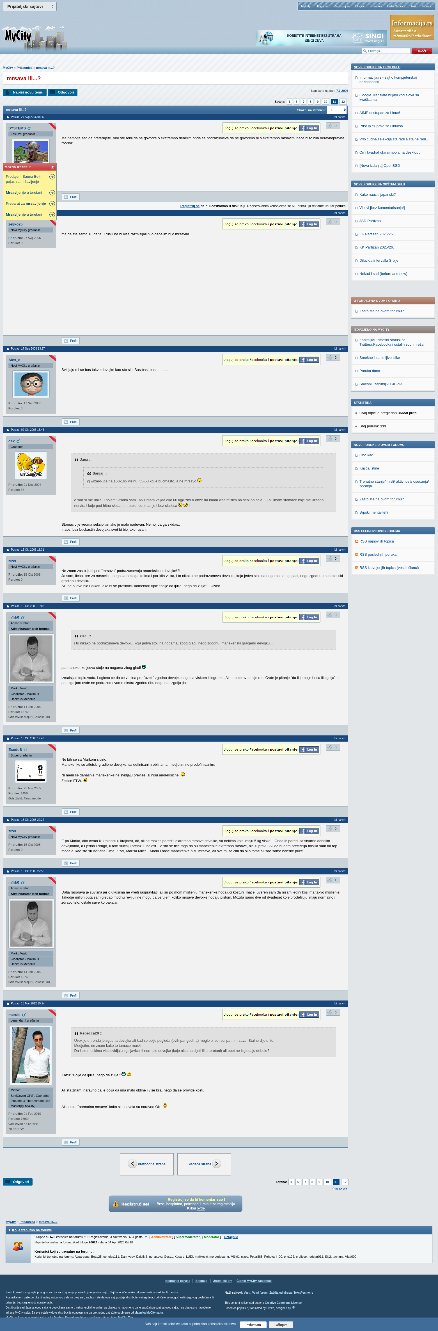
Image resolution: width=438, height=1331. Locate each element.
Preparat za (26, 203)
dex (11, 441)
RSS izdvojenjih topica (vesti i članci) (389, 420)
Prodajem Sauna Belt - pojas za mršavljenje (24, 179)
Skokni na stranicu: (311, 110)
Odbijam (281, 1325)
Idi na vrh (341, 1189)
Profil (73, 197)
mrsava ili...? (45, 67)
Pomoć (427, 6)
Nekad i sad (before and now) (383, 645)
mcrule (14, 1015)
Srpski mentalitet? (373, 364)
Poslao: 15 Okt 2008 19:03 (27, 606)
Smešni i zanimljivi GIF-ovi (380, 236)
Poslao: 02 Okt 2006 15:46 (27, 429)
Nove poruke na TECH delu (377, 438)
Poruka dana (369, 223)
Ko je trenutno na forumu (32, 1230)
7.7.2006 (342, 90)
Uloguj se (322, 6)
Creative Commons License (283, 1302)
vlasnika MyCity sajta (149, 1312)
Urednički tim (222, 1280)
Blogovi (360, 6)
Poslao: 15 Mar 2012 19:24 (28, 1003)
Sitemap (202, 1280)
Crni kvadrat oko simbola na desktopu (390, 523)
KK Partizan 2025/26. (376, 618)
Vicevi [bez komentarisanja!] (382, 579)
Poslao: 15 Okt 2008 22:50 (27, 871)
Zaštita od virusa (280, 1292)
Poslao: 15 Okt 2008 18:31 (27, 549)
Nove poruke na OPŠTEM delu (379, 555)
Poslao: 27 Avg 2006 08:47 (27, 116)
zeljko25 (15, 224)
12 (343, 101)
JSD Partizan (370, 592)
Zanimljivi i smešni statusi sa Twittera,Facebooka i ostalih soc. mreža (391, 194)
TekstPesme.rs (303, 1292)
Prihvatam (253, 1325)
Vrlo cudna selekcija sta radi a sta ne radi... (394, 510)
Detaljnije (231, 1237)
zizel (12, 561)
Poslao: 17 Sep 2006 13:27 (28, 348)
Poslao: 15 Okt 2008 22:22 (27, 819)
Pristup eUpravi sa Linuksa (381, 497)
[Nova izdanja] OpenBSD (379, 537)
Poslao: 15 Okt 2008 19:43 (27, 738)
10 (325, 101)
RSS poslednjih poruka (377, 406)
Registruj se (342, 6)
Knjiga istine (369, 320)
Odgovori (66, 92)
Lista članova (396, 6)
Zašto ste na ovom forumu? (381, 163)
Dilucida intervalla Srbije (378, 632)
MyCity (306, 6)
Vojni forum (260, 1292)
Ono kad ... (368, 307)
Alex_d (14, 360)
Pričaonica (24, 67)
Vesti (247, 1292)
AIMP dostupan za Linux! (379, 484)
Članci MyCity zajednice (254, 1280)
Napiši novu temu (28, 92)
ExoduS (15, 749)
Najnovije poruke (177, 1280)
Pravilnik (376, 6)
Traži (414, 6)
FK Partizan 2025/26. (376, 605)
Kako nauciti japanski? (377, 566)
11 (334, 101)
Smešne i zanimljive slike (379, 210)
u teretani (24, 192)
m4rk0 (13, 617)
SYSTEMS (17, 128)
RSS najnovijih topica (376, 393)
